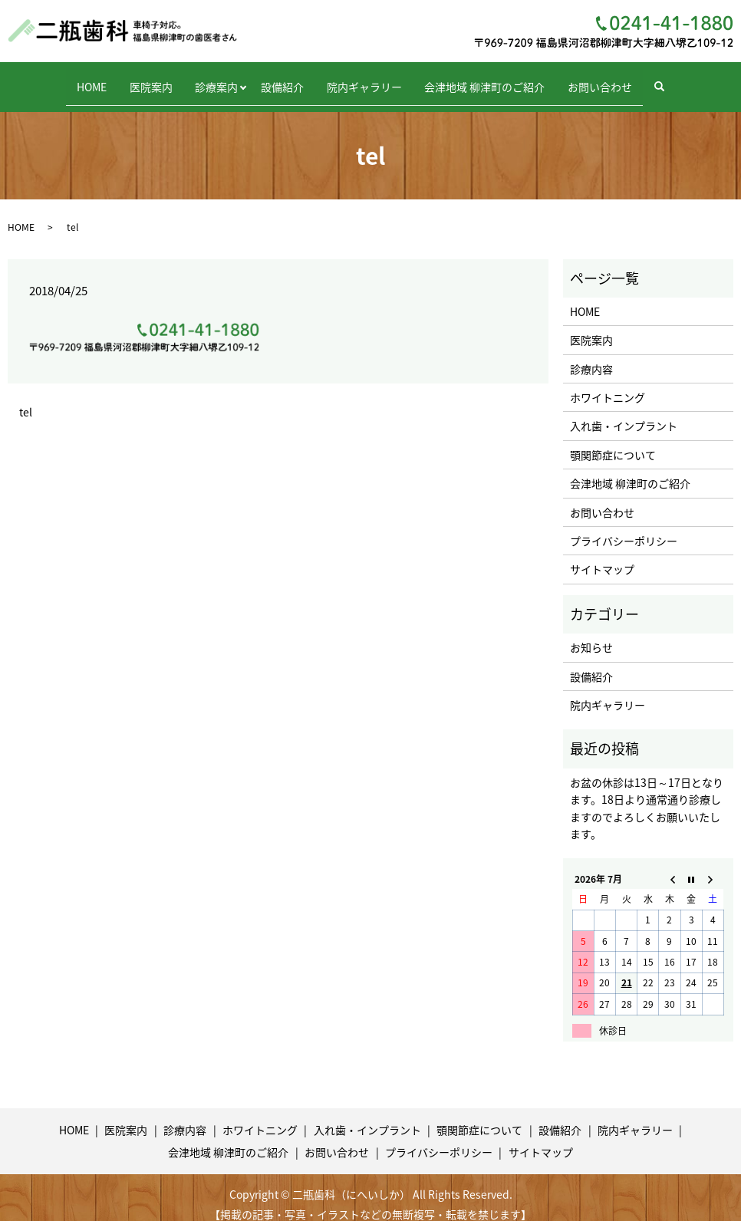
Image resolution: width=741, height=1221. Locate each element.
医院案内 (131, 79)
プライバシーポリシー (623, 527)
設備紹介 (282, 79)
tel (25, 398)
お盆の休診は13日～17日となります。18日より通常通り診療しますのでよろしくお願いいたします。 (646, 794)
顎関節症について (613, 441)
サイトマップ (602, 556)
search (701, 79)
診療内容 (591, 355)
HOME (63, 79)
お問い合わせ (628, 79)
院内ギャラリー (373, 79)
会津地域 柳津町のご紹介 (503, 79)
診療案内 (207, 79)
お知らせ (591, 634)
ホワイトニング (607, 383)
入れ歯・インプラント (623, 412)
